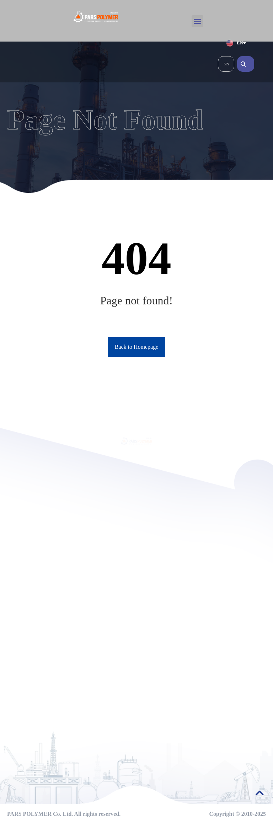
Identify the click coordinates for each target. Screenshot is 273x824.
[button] (197, 21)
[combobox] (226, 64)
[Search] (245, 64)
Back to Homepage (137, 347)
